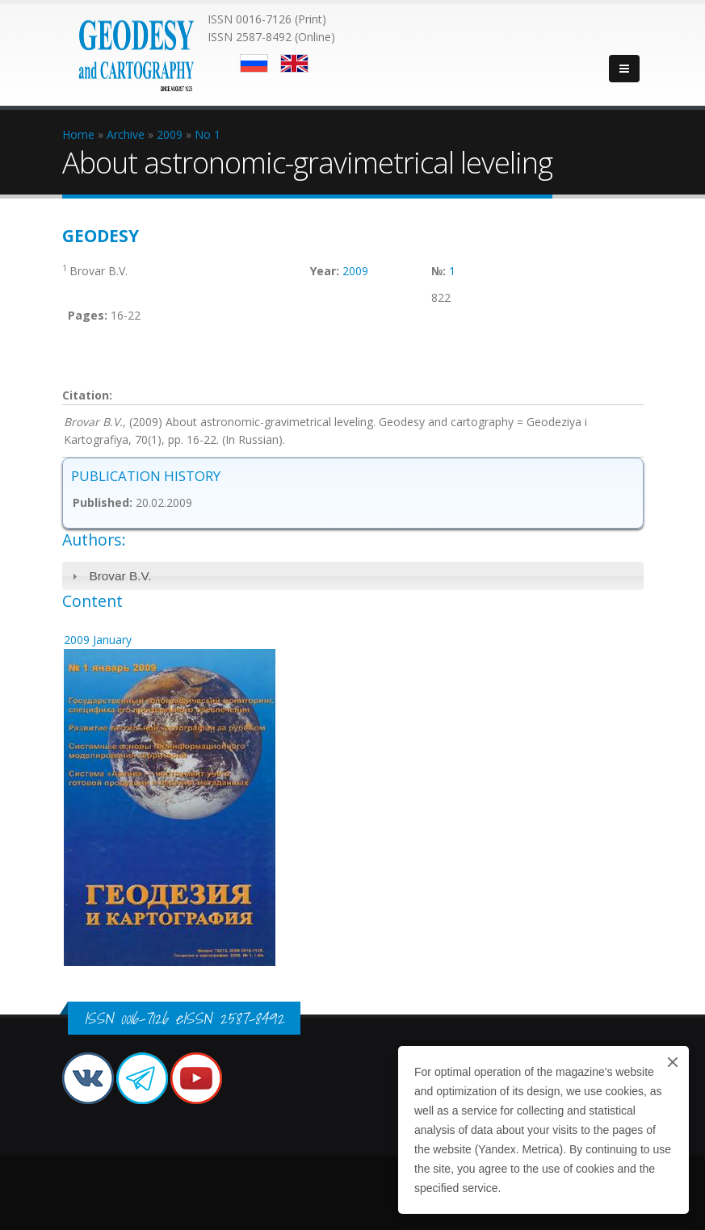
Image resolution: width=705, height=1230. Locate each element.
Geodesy (100, 235)
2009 (355, 270)
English (294, 63)
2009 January (98, 639)
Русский (254, 63)
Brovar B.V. (120, 576)
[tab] (353, 576)
